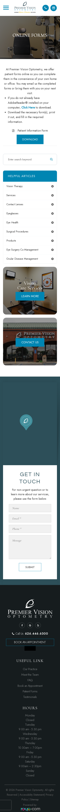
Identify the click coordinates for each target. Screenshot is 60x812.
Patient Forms (30, 691)
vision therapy (14, 186)
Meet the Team (30, 675)
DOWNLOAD (30, 139)
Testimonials (30, 697)
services (11, 195)
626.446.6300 (36, 633)
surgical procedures (17, 231)
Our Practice (30, 669)
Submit (30, 567)
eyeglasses (12, 213)
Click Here (28, 107)
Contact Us (30, 342)
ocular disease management (22, 259)
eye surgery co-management (22, 250)
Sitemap (34, 799)
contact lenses (14, 204)
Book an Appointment (30, 642)
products (11, 240)
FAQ (30, 680)
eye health (12, 222)
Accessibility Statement (32, 795)
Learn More (30, 296)
